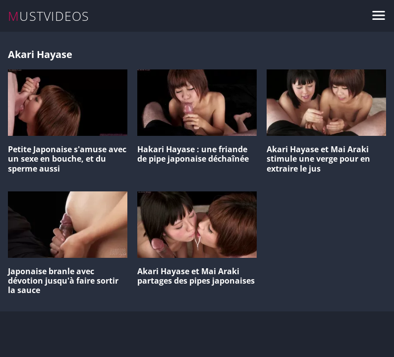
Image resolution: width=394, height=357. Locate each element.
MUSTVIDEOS (49, 16)
